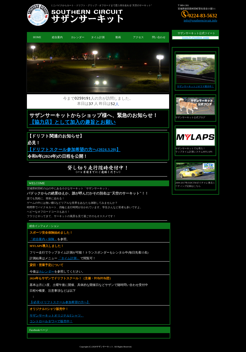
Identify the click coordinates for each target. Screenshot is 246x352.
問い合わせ (158, 37)
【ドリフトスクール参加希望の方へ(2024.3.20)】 (74, 149)
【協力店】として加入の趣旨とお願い (72, 122)
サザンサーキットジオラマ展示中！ (195, 86)
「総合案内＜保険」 (43, 239)
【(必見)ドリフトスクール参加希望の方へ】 (60, 302)
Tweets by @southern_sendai (195, 37)
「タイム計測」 (69, 258)
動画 (118, 37)
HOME (37, 37)
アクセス (138, 37)
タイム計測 (98, 37)
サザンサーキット (104, 346)
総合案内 (57, 37)
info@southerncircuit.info (200, 20)
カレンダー (77, 37)
